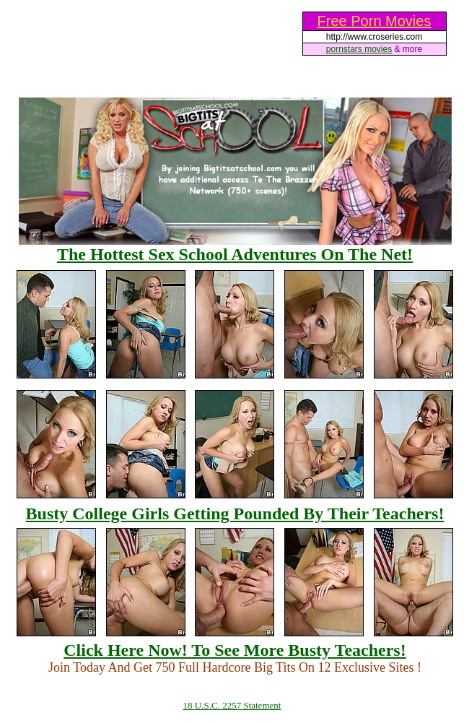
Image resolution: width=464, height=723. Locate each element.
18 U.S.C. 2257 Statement (232, 705)
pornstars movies (359, 49)
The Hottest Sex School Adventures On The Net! (235, 254)
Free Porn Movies (375, 21)
